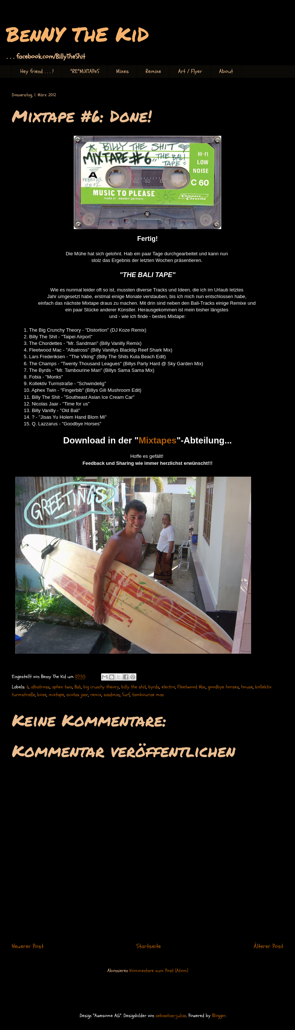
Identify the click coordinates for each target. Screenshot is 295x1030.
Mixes (122, 71)
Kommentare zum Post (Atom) (158, 970)
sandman (112, 694)
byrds (153, 687)
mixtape (56, 694)
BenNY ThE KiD (77, 34)
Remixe (153, 71)
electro (168, 687)
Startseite (148, 946)
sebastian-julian (171, 1015)
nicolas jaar (77, 694)
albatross (40, 687)
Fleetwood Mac (191, 687)
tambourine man (148, 694)
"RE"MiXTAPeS (84, 71)
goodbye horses (223, 687)
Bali (77, 687)
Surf (126, 694)
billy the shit (133, 687)
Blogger (219, 1015)
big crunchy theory (101, 687)
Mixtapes (158, 440)
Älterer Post (268, 946)
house (247, 687)
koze (41, 694)
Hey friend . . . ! (36, 71)
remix (95, 694)
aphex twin (62, 687)
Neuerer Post (28, 946)
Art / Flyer (190, 71)
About (226, 71)
